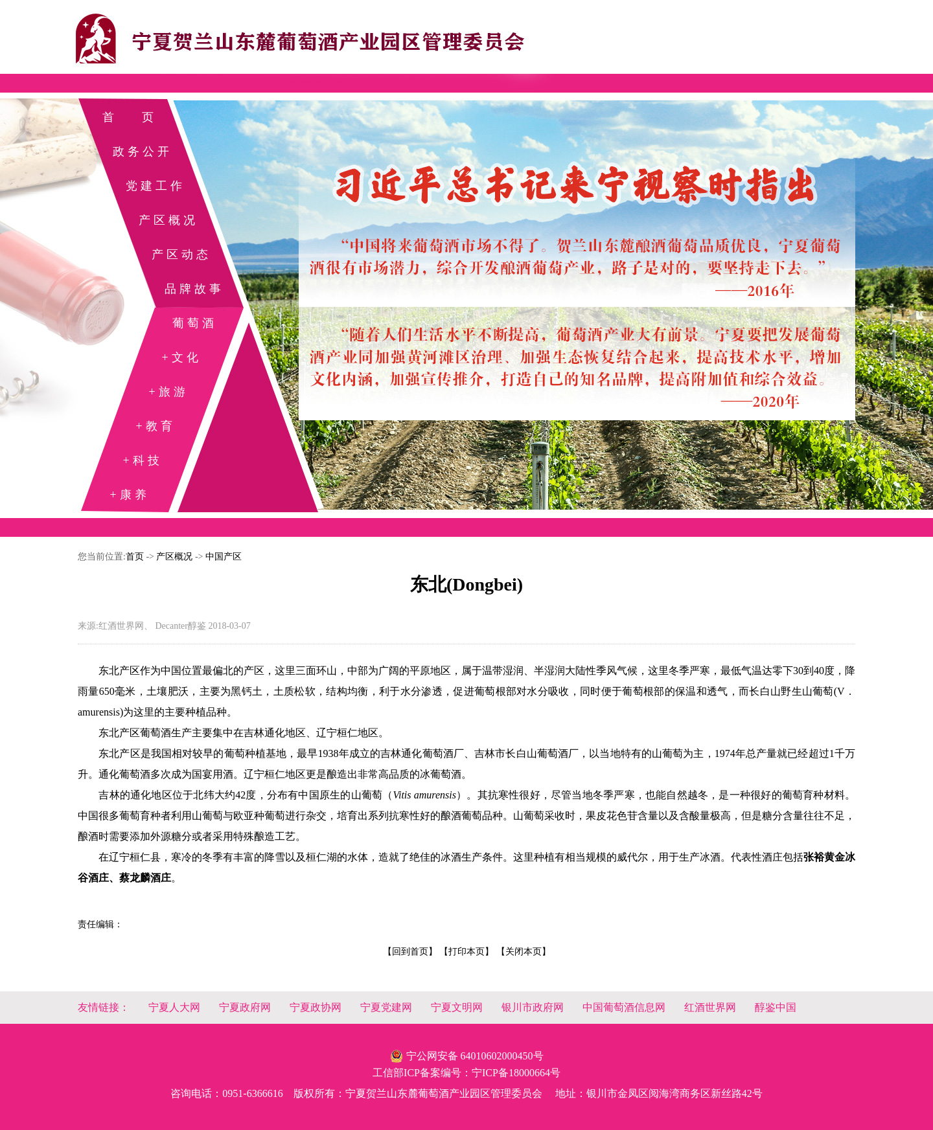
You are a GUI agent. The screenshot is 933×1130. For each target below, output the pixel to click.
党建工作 (155, 185)
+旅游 (168, 391)
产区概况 (168, 220)
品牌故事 (194, 288)
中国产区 (223, 556)
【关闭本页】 (523, 951)
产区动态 (181, 254)
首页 (135, 556)
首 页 (129, 117)
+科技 (142, 460)
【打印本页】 (466, 951)
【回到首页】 (410, 951)
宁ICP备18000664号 (516, 1072)
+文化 (181, 357)
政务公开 (142, 151)
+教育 (155, 426)
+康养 (129, 494)
